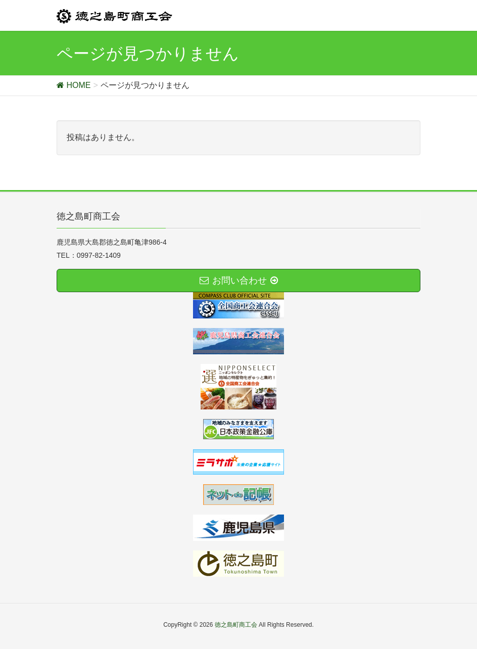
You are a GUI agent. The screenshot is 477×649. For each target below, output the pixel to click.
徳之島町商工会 (236, 624)
